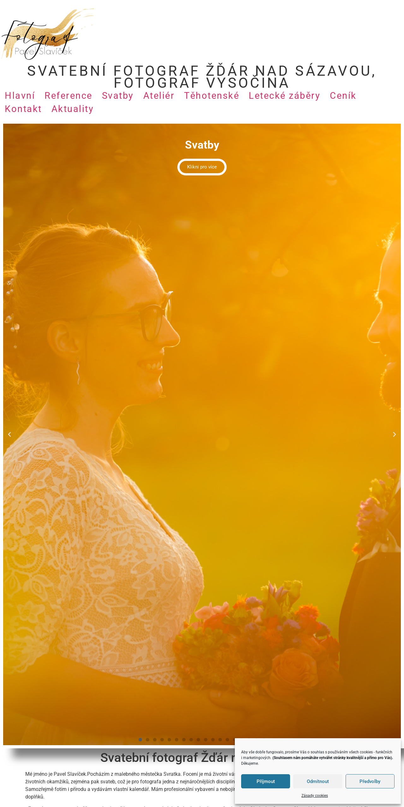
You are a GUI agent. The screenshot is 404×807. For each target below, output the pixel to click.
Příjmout (266, 781)
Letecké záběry (284, 95)
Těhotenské (211, 95)
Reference (68, 95)
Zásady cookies (314, 795)
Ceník (343, 95)
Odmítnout (318, 781)
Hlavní (20, 95)
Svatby (118, 95)
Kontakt (23, 108)
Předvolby (369, 781)
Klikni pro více (202, 167)
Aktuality (72, 108)
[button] (9, 434)
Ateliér (159, 95)
